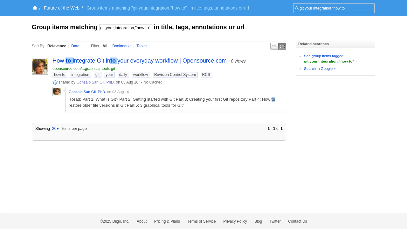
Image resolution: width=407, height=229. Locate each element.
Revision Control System (175, 74)
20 (55, 128)
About (142, 221)
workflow (140, 74)
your (109, 74)
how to (59, 74)
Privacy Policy (235, 221)
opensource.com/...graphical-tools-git (83, 68)
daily (123, 74)
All (104, 46)
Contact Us (297, 221)
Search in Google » (320, 68)
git (97, 74)
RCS (206, 74)
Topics (141, 46)
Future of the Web (61, 7)
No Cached (152, 82)
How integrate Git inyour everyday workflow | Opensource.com (139, 60)
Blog (258, 221)
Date (75, 46)
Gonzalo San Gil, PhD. (95, 82)
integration (80, 74)
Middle (282, 46)
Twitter (275, 221)
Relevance (56, 46)
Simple (274, 46)
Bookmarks (121, 46)
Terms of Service (201, 221)
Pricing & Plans (167, 221)
